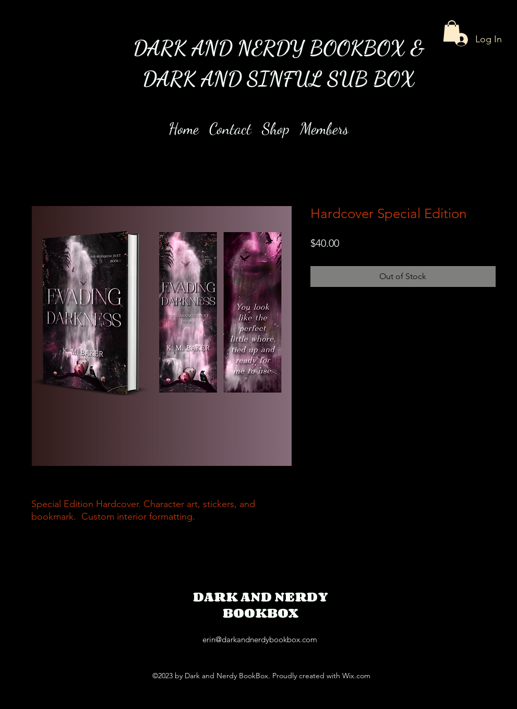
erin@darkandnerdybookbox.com (259, 639)
